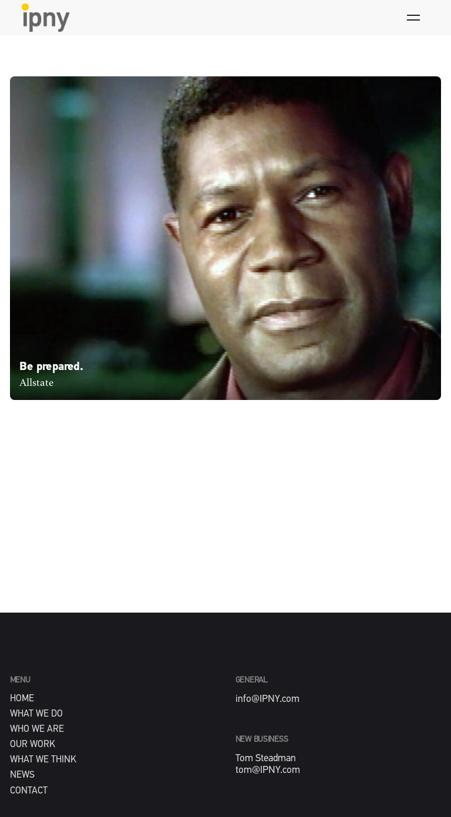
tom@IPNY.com (267, 770)
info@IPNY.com (267, 699)
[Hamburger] (413, 17)
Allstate (36, 383)
